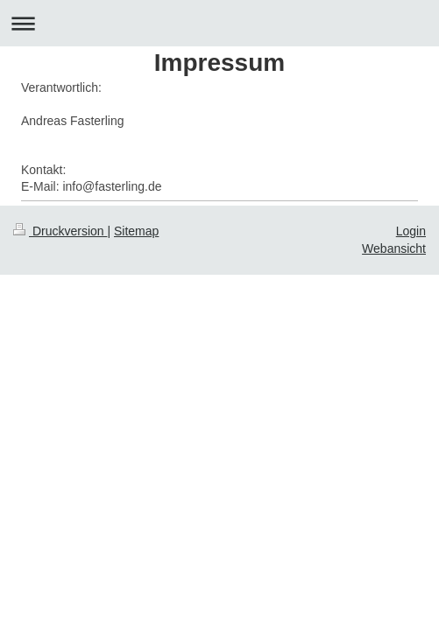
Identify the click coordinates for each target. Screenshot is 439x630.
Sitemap (136, 231)
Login (411, 231)
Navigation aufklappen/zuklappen (219, 23)
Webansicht (394, 249)
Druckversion (60, 231)
